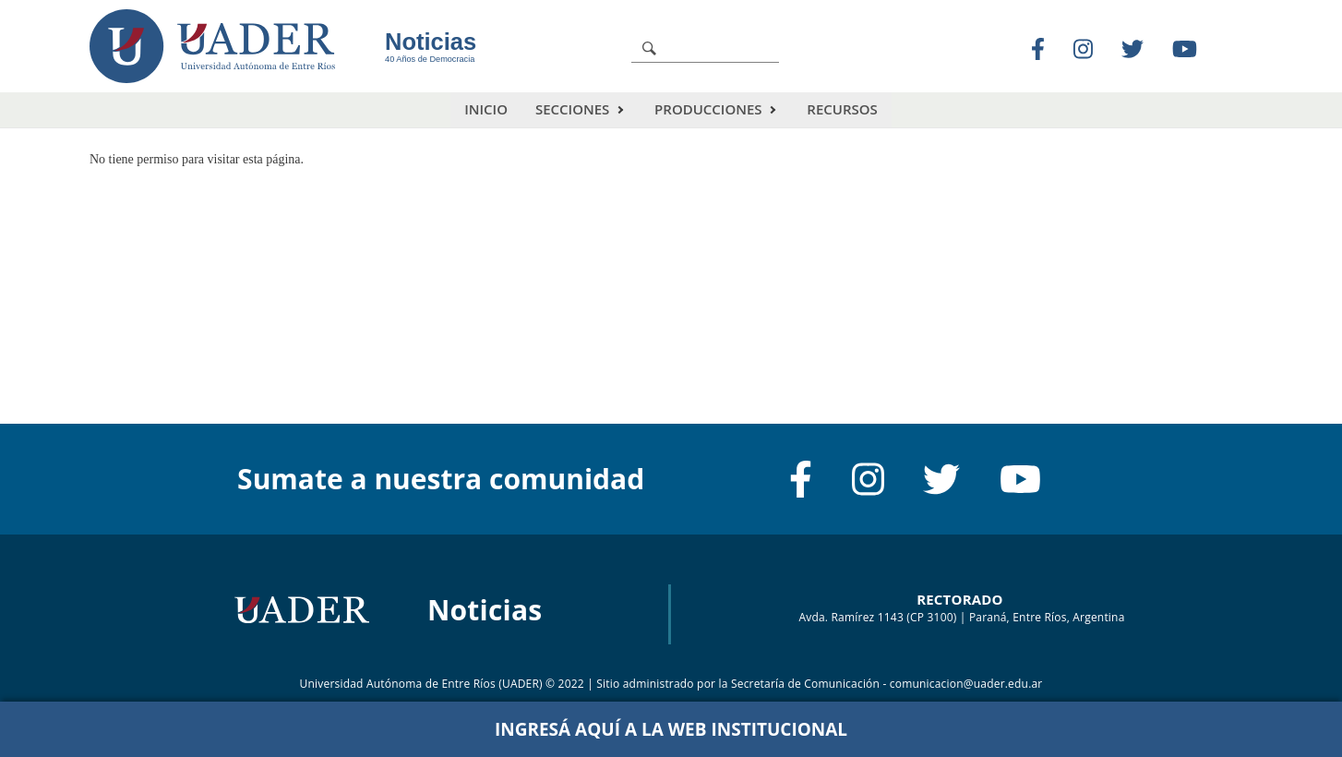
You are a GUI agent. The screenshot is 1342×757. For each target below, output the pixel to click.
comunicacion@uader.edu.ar (966, 683)
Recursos (842, 109)
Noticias (430, 41)
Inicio (486, 109)
